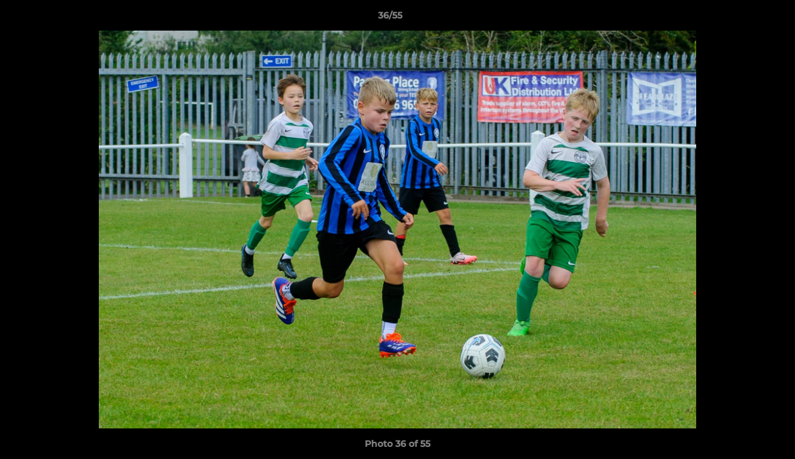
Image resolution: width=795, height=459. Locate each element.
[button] (741, 18)
